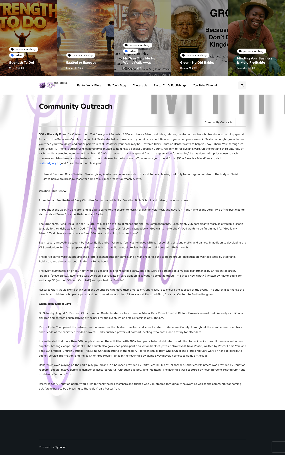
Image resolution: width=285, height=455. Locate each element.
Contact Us (140, 85)
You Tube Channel (205, 85)
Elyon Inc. (61, 447)
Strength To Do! (21, 62)
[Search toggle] (242, 85)
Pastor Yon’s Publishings (170, 85)
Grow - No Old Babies (197, 62)
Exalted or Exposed (81, 62)
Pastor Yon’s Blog (89, 85)
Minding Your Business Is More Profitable (254, 60)
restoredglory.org (50, 163)
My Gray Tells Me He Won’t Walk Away (139, 60)
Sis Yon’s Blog (116, 85)
